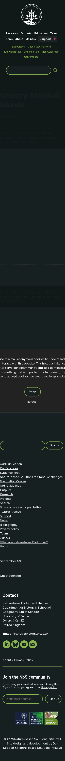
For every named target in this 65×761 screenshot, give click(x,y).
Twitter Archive (10, 511)
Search (5, 503)
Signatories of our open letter (20, 507)
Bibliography (18, 46)
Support (45, 39)
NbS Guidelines (50, 51)
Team (53, 33)
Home (4, 546)
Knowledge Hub (12, 51)
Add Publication (11, 464)
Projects (5, 498)
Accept (32, 391)
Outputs (26, 33)
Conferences (31, 56)
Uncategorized (10, 575)
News (9, 39)
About (19, 39)
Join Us (31, 39)
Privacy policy (9, 529)
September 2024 (11, 561)
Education (40, 33)
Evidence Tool (31, 51)
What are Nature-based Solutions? (24, 542)
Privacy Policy (23, 660)
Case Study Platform (39, 46)
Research (12, 33)
